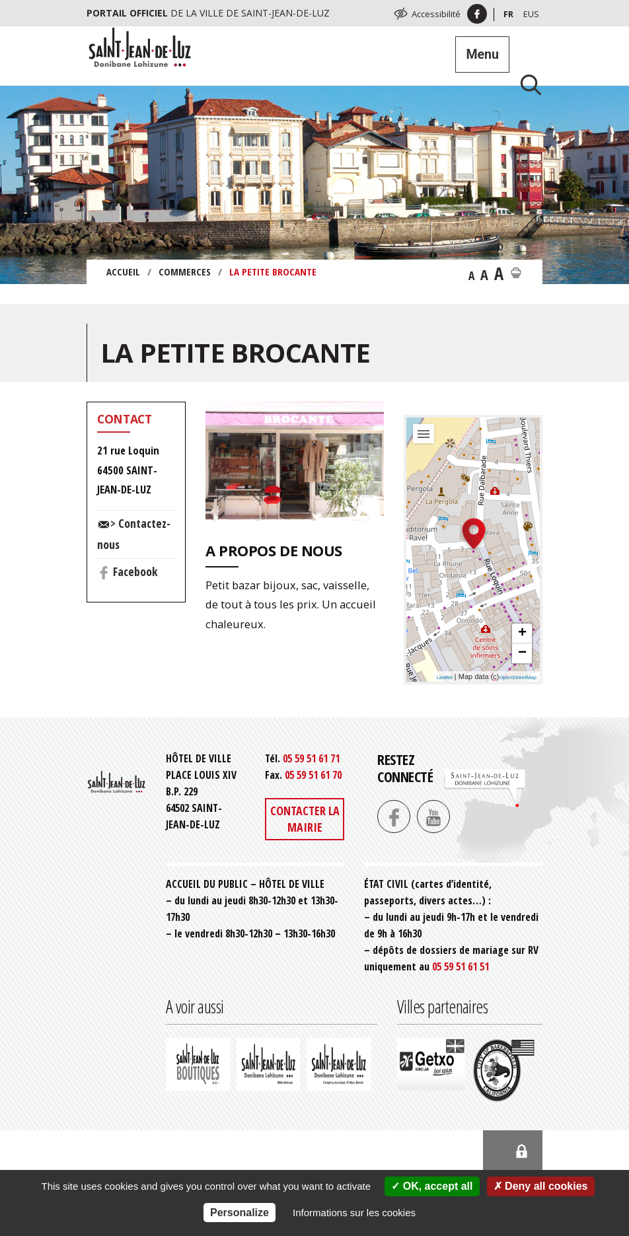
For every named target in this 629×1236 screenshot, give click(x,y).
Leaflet (445, 677)
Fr (508, 14)
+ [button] (522, 633)
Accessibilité (436, 14)
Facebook (135, 571)
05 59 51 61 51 (460, 966)
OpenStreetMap (518, 677)
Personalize (239, 1212)
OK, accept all (431, 1186)
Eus (531, 14)
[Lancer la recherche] (525, 84)
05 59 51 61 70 (313, 775)
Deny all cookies (541, 1186)
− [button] (522, 653)
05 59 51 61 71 (311, 758)
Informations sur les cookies (354, 1212)
